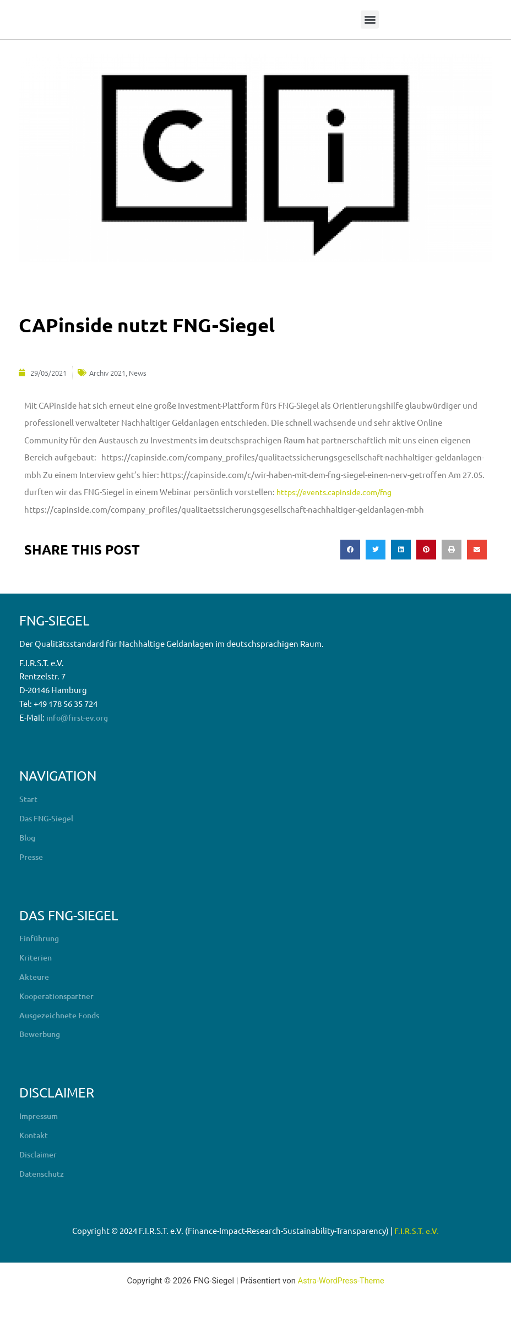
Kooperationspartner (60, 994)
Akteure (35, 975)
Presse (32, 855)
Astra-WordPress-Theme (341, 1280)
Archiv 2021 (107, 372)
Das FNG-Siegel (48, 817)
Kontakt (34, 1133)
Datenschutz (43, 1171)
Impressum (40, 1114)
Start (28, 798)
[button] (370, 19)
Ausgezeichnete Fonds (63, 1013)
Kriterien (36, 956)
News (137, 372)
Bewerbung (41, 1033)
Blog (28, 836)
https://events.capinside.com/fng (340, 491)
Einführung (41, 937)
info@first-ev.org (79, 716)
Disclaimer (39, 1153)
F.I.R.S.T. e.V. (416, 1229)
